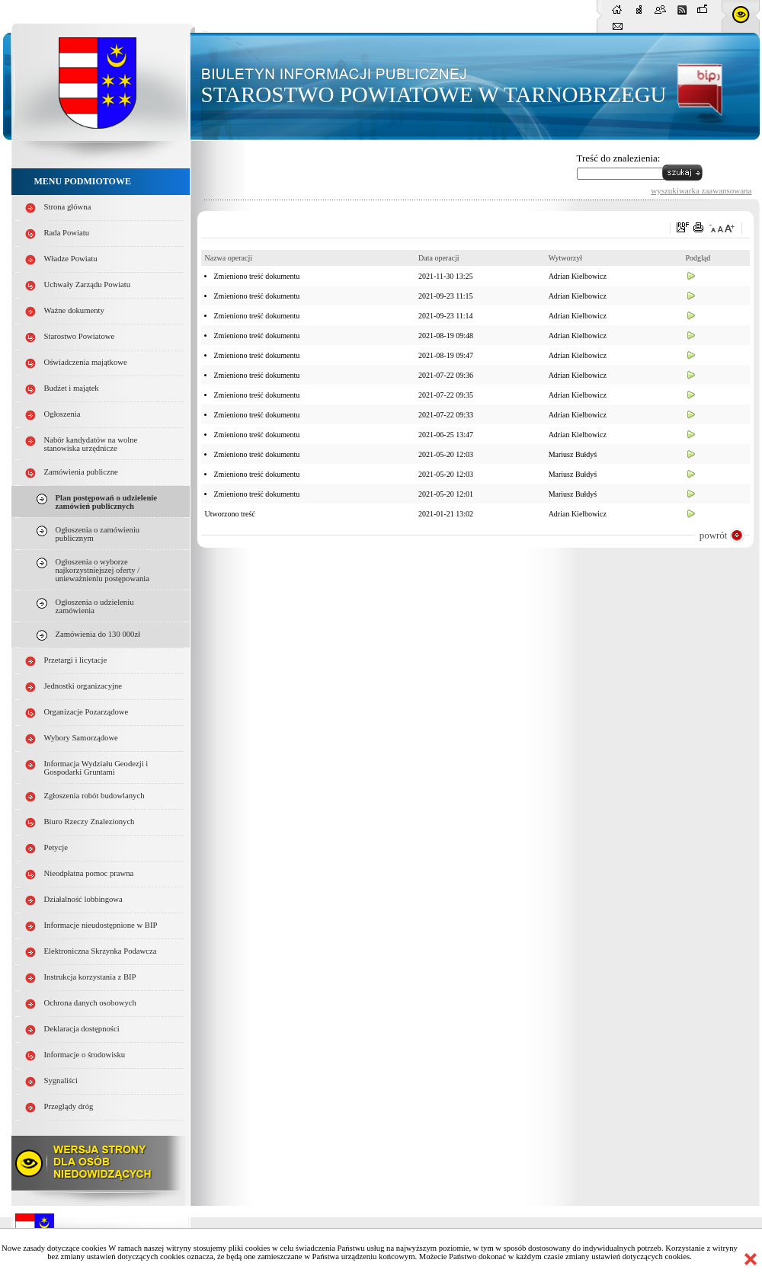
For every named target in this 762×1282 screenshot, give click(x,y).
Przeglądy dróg (69, 1106)
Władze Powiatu (71, 258)
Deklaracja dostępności (82, 1029)
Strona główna (67, 207)
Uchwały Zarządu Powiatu (87, 284)
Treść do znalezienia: (619, 158)
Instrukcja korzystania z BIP (90, 977)
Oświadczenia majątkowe (85, 362)
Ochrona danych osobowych (90, 1003)
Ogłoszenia (62, 414)
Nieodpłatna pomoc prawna (89, 873)
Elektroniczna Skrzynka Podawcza (100, 951)
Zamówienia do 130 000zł (98, 634)
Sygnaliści (61, 1080)
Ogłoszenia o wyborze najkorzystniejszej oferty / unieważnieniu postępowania (102, 570)
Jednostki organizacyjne (83, 686)
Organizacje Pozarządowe (86, 712)
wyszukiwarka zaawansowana (701, 190)
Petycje (56, 847)
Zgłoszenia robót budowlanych (94, 795)
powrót (714, 535)
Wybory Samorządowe (81, 738)
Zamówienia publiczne (81, 472)
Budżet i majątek (71, 388)
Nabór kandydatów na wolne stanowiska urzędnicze (91, 444)
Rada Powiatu (67, 233)
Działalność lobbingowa (83, 899)
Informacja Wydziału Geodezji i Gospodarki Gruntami (96, 767)
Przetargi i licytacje (75, 660)
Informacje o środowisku (85, 1054)
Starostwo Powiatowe (79, 336)
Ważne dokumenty (74, 310)
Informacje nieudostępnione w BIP (101, 925)
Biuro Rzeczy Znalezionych (89, 821)
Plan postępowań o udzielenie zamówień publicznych (107, 502)
